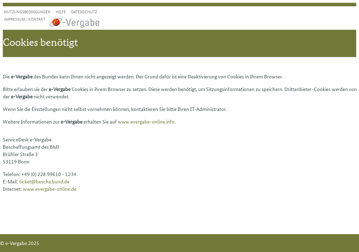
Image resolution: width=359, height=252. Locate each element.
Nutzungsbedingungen (27, 11)
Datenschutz (84, 11)
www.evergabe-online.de (49, 188)
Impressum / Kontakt (24, 19)
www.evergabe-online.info (146, 121)
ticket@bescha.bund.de (44, 181)
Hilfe (61, 11)
